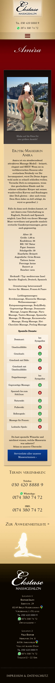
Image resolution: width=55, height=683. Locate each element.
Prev (12, 103)
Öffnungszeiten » (27, 622)
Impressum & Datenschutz (27, 675)
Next (43, 103)
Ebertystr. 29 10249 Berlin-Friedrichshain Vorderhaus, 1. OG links (27, 607)
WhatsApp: (27, 493)
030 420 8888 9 (27, 485)
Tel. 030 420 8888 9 (27, 23)
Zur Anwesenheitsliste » (27, 524)
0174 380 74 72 (27, 28)
